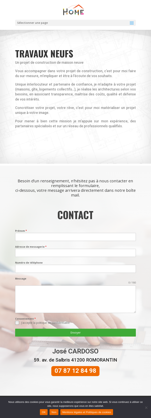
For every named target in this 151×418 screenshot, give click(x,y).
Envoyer (75, 339)
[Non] (146, 408)
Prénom (21, 237)
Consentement (25, 325)
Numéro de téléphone (29, 269)
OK (44, 412)
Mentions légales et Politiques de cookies (86, 412)
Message (20, 285)
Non (54, 412)
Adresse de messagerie (31, 253)
